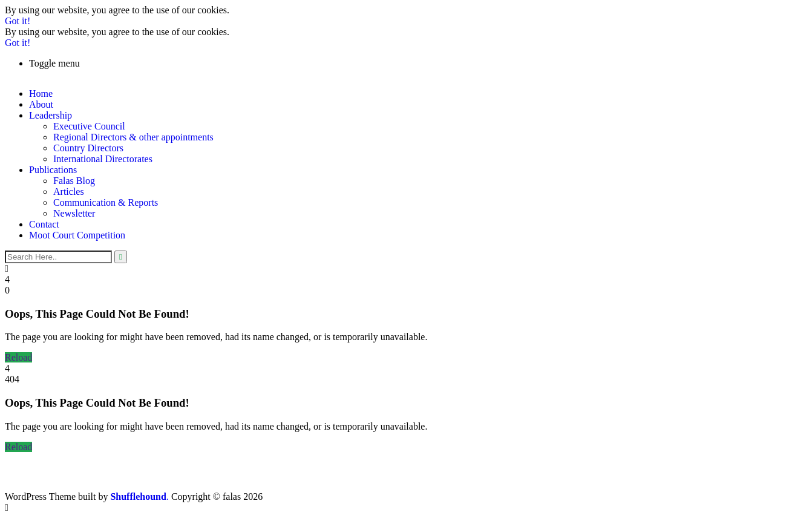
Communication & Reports (105, 202)
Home (41, 93)
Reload (18, 357)
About (41, 104)
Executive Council (89, 126)
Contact (44, 224)
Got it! (17, 21)
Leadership (50, 115)
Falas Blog (74, 180)
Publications (53, 170)
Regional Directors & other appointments (133, 137)
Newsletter (74, 213)
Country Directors (88, 148)
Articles (68, 191)
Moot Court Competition (77, 235)
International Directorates (102, 159)
